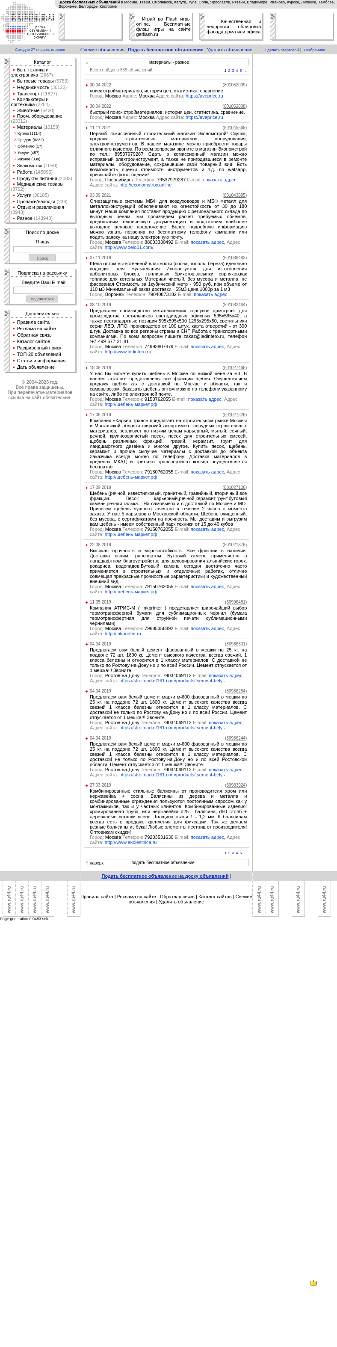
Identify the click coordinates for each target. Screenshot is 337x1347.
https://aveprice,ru (204, 117)
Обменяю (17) (30, 146)
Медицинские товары (40, 184)
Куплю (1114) (29, 133)
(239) (61, 201)
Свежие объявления (102, 49)
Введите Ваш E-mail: (43, 282)
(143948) (43, 218)
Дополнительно (42, 313)
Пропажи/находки (36, 201)
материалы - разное (169, 62)
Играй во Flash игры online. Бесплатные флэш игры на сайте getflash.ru (163, 26)
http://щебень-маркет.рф (131, 404)
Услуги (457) (28, 153)
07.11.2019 (100, 257)
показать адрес (219, 179)
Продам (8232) (31, 140)
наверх (96, 863)
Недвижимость (33, 87)
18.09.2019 (100, 367)
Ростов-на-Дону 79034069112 (149, 675)
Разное (25, 218)
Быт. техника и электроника (30, 72)
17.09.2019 (100, 414)
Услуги (24, 195)
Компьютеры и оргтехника (30, 102)
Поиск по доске (42, 232)
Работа (25, 172)
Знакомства (30, 165)
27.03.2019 (100, 785)
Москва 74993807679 (140, 346)
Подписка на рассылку (42, 272)
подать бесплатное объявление (163, 862)
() (235, 85)
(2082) (64, 178)
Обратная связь (34, 334)
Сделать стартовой (282, 50)
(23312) (19, 121)
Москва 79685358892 (140, 628)
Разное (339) (29, 159)
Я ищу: (43, 241)
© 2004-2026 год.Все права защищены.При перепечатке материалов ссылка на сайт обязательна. (40, 389)
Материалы (29, 127)
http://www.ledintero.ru (128, 351)
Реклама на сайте (36, 328)
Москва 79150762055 (140, 471)
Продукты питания (37, 178)
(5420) (47, 110)
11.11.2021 (100, 127)
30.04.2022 (100, 85)
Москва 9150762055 (139, 399)
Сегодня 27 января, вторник (40, 49)
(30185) (40, 195)
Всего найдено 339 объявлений (121, 70)
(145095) (43, 172)
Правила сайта (33, 322)
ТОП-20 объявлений (39, 354)
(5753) (61, 80)
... (247, 70)
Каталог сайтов (33, 341)
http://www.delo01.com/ (129, 247)
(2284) (42, 104)
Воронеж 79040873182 (142, 294)
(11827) (48, 93)
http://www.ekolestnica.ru (131, 842)
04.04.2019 (100, 644)
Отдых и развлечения (40, 207)
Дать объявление (36, 367)
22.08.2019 (100, 544)
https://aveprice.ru (204, 95)
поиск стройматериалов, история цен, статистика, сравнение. (157, 90)
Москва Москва (122, 95)
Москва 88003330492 (140, 242)
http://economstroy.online (145, 184)
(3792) (18, 189)
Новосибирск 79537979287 (146, 179)
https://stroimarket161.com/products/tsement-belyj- (172, 680)
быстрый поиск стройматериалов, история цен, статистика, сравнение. (167, 112)
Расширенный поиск (39, 347)
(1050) (49, 165)
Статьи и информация (41, 360)
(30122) (58, 87)
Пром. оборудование (39, 115)
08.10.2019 (100, 304)
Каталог (42, 62)
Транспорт (28, 93)
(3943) (18, 212)
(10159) (51, 127)
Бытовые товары (35, 80)
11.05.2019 (100, 602)
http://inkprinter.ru (123, 633)
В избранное (314, 50)
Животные (28, 110)
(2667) (45, 74)
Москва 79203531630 (140, 837)
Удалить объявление (229, 49)
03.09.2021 (100, 195)
